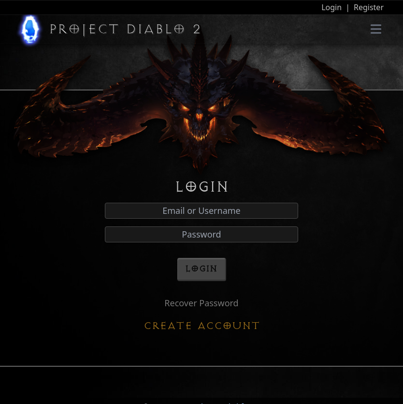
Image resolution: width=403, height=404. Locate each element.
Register (369, 7)
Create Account (202, 325)
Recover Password (201, 303)
